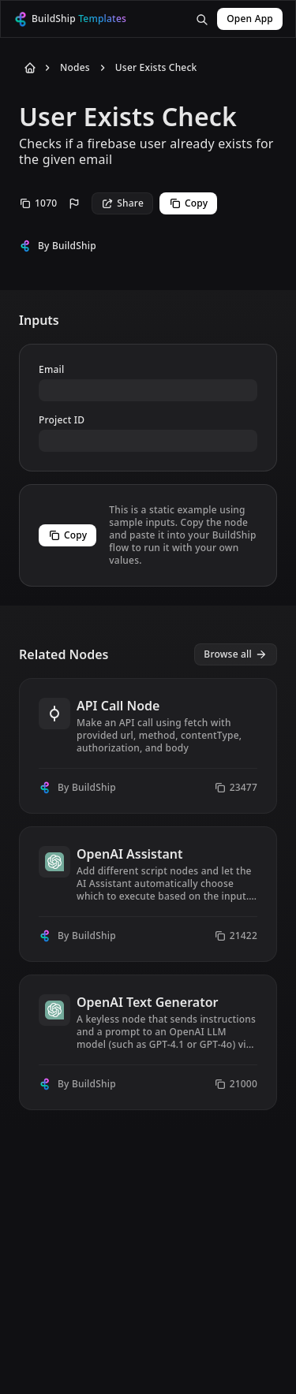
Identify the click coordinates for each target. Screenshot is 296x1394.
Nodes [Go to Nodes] (75, 68)
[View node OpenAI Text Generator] (148, 1042)
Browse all (236, 654)
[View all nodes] (235, 654)
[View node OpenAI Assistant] (148, 894)
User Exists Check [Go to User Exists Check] (156, 68)
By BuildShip (67, 246)
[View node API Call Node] (148, 746)
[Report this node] (74, 203)
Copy (188, 203)
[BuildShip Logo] (80, 19)
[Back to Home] (27, 68)
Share (122, 203)
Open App (250, 18)
